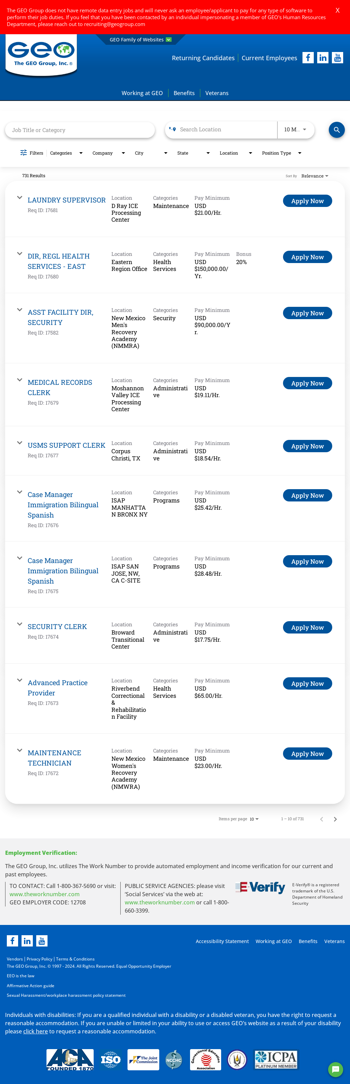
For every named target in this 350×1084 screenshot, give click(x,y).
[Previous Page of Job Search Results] (321, 819)
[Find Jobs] (337, 130)
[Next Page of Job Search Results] (335, 819)
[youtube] (337, 58)
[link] (175, 209)
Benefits (184, 93)
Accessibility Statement (221, 941)
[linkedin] (27, 941)
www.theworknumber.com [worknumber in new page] (45, 894)
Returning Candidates (203, 58)
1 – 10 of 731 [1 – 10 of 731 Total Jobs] (292, 819)
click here (35, 1030)
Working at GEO (142, 93)
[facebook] (308, 58)
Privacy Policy (39, 959)
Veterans (217, 93)
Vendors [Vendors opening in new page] (15, 959)
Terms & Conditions (75, 959)
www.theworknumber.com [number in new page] (160, 902)
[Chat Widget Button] (335, 1069)
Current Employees (269, 58)
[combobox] (80, 130)
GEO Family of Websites (141, 39)
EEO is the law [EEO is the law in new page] (21, 976)
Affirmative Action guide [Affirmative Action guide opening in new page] (30, 985)
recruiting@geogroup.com (114, 24)
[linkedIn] (322, 58)
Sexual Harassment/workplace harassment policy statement (66, 995)
